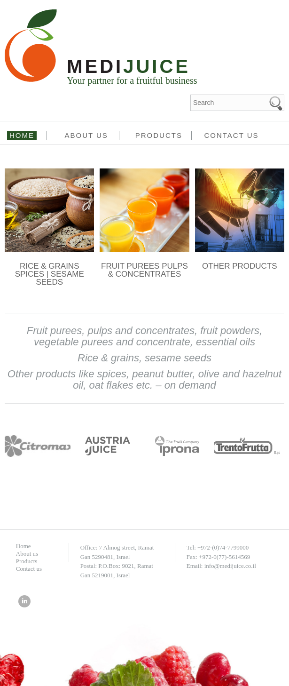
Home (21, 135)
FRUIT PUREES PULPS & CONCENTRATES (144, 270)
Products (158, 135)
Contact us (231, 135)
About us (86, 135)
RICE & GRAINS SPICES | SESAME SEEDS (49, 274)
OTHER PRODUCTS (239, 266)
